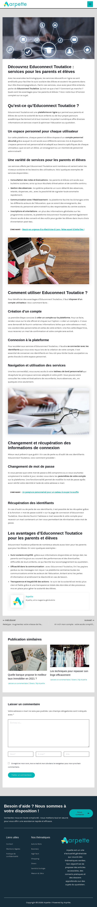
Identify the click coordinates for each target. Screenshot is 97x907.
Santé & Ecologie (38, 870)
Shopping (35, 859)
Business (35, 849)
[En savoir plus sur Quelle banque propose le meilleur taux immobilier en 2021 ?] (27, 657)
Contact (9, 844)
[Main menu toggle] (90, 4)
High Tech (35, 854)
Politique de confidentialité (12, 855)
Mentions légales (13, 849)
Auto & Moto (36, 844)
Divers (32, 683)
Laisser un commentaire (18, 683)
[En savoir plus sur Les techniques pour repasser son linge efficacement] (69, 655)
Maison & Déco (37, 875)
